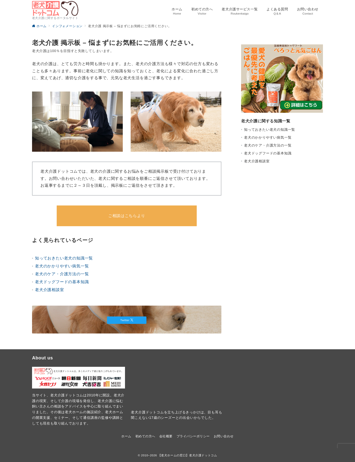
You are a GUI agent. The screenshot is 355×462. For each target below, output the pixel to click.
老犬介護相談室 (49, 290)
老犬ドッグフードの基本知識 (62, 282)
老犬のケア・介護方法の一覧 (62, 274)
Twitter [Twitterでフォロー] (126, 320)
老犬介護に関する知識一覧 (265, 121)
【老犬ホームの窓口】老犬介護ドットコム (187, 455)
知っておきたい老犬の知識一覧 (64, 258)
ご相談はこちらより (126, 216)
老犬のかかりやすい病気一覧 (62, 266)
